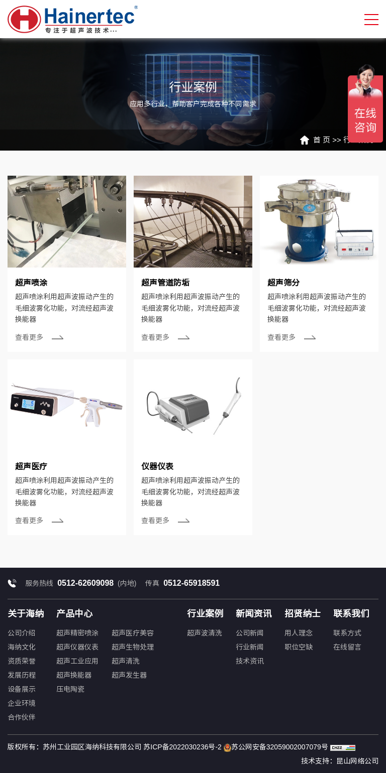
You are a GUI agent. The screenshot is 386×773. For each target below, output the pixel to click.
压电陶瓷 (70, 689)
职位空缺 (298, 647)
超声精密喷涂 (77, 633)
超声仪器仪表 (77, 647)
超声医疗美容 (133, 633)
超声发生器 (129, 675)
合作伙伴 (22, 717)
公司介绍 (22, 633)
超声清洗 (126, 661)
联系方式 (347, 633)
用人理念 (298, 633)
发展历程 (22, 675)
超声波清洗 (204, 633)
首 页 (321, 140)
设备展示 (22, 689)
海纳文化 (22, 647)
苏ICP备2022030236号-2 (182, 747)
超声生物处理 (133, 647)
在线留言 (347, 647)
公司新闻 (250, 633)
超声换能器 (73, 675)
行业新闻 (250, 647)
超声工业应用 (77, 661)
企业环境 (22, 703)
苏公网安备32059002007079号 (276, 747)
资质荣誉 (22, 661)
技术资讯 (250, 661)
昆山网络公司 (357, 761)
